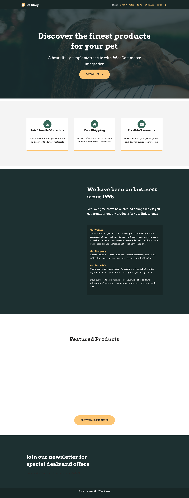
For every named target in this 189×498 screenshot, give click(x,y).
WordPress (104, 491)
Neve (81, 491)
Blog (139, 5)
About (123, 5)
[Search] (165, 5)
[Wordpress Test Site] (30, 5)
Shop (132, 5)
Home (114, 5)
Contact (149, 5)
